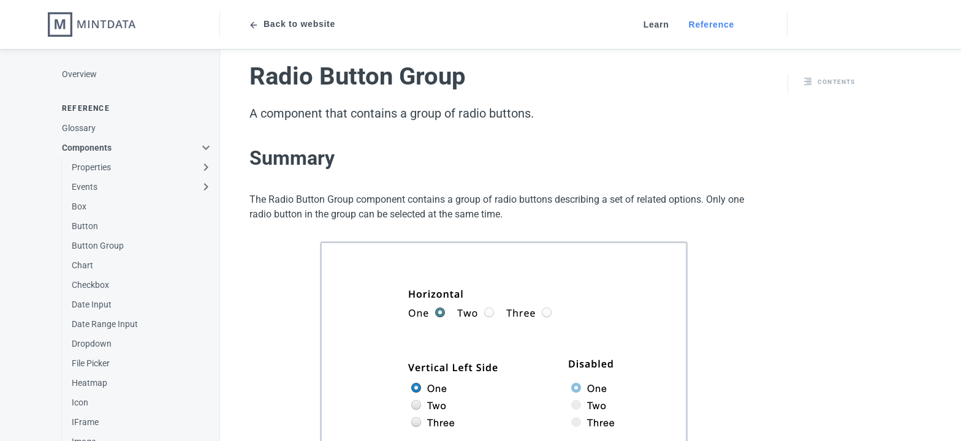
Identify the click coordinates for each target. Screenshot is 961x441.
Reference (711, 24)
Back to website (292, 25)
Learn (656, 24)
